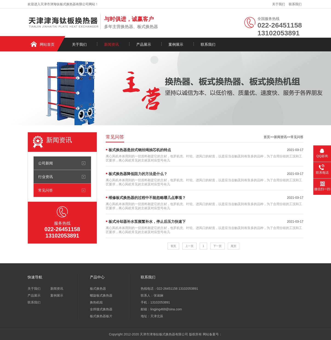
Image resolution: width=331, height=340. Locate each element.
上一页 (189, 246)
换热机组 (96, 302)
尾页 (233, 246)
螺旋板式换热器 (101, 295)
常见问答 (45, 190)
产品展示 (143, 44)
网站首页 (47, 44)
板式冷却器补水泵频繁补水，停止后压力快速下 (147, 222)
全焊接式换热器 (101, 309)
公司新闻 (45, 163)
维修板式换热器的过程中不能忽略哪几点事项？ (147, 198)
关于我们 (278, 4)
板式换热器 (98, 288)
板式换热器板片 (101, 316)
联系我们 (295, 4)
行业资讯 (45, 177)
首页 (267, 137)
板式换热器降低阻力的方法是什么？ (137, 174)
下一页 (217, 246)
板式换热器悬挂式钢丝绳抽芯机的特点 (139, 150)
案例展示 (175, 44)
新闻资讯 (111, 44)
